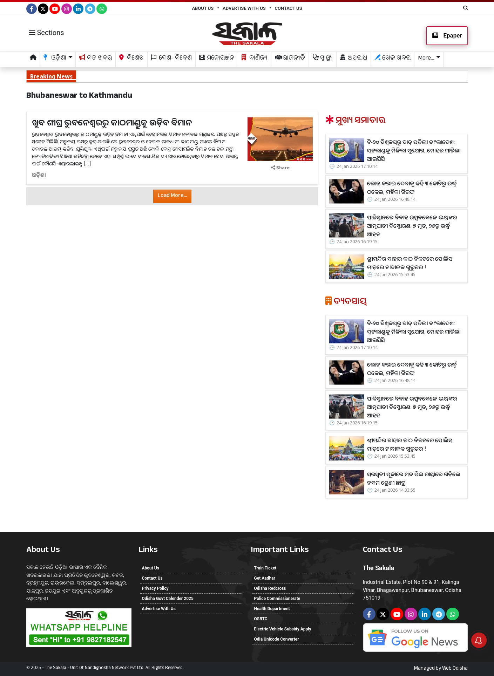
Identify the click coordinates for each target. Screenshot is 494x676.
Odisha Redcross (270, 588)
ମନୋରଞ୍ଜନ (216, 59)
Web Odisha (455, 669)
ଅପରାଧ (353, 59)
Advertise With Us (244, 8)
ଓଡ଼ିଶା (39, 175)
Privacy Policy (155, 588)
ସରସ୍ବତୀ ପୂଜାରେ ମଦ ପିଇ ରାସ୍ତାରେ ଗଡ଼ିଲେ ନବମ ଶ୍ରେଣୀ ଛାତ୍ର (413, 478)
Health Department (272, 608)
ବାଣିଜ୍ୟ (255, 59)
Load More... (172, 196)
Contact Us (288, 8)
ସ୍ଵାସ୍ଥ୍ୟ (322, 59)
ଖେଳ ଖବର (392, 59)
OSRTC (261, 618)
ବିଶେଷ (131, 59)
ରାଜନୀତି (290, 59)
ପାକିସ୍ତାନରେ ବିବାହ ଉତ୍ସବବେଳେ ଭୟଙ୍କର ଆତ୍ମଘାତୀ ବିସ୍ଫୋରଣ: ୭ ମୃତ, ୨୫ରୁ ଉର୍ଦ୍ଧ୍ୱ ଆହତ (267, 76)
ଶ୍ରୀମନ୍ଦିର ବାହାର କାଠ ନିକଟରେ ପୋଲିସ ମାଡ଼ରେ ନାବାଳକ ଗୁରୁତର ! (409, 263)
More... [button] (426, 59)
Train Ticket (265, 568)
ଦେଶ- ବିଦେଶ (171, 59)
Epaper (447, 35)
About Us (203, 8)
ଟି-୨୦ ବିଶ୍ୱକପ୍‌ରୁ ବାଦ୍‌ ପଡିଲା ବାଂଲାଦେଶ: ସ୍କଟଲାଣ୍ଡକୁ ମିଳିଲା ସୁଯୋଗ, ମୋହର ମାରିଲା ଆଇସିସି (413, 150)
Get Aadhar (264, 578)
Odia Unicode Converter (276, 639)
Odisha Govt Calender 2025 (168, 598)
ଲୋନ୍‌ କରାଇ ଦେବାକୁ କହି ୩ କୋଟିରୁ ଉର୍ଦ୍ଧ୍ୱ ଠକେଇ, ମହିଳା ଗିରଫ (106, 76)
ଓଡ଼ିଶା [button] (54, 59)
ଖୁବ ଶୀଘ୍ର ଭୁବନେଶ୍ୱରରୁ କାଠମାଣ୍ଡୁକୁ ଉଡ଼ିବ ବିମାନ (112, 122)
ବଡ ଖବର (95, 59)
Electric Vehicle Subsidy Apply (282, 629)
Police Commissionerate (277, 598)
